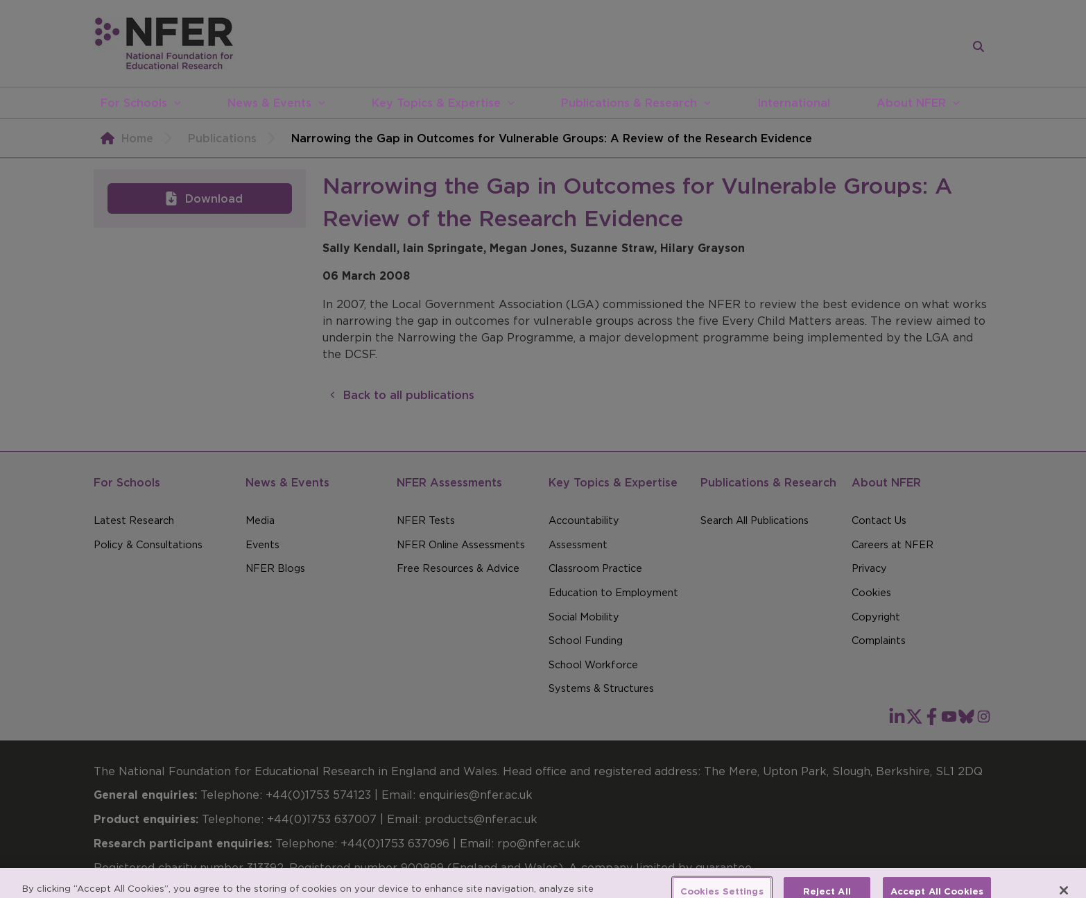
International (793, 103)
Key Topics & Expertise (436, 103)
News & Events (269, 103)
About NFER (911, 103)
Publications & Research (629, 103)
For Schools (134, 103)
